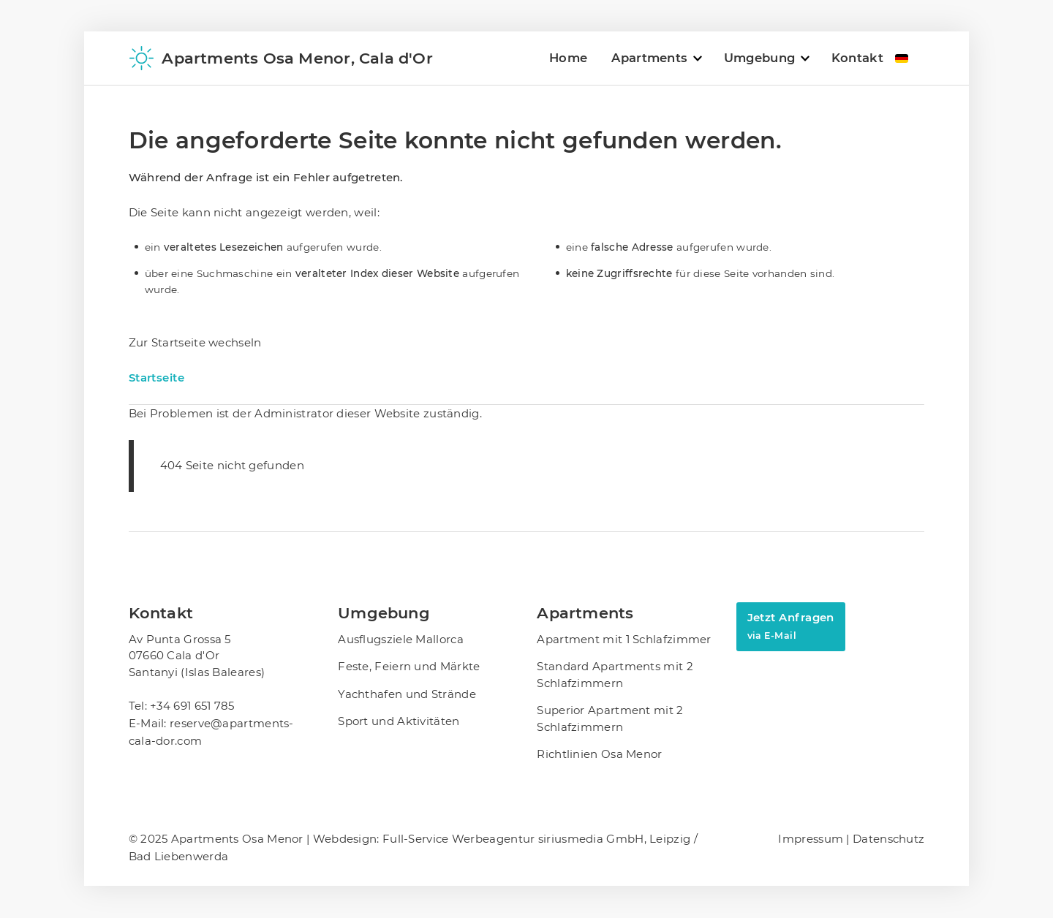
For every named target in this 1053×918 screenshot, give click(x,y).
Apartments (649, 57)
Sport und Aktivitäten (398, 721)
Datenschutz (888, 839)
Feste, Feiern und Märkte (409, 666)
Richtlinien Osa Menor (599, 754)
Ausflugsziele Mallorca (401, 639)
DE (901, 58)
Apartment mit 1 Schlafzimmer (624, 639)
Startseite (157, 377)
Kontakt (857, 57)
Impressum (812, 839)
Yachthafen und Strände (407, 694)
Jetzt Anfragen (790, 625)
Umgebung (759, 57)
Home (568, 57)
